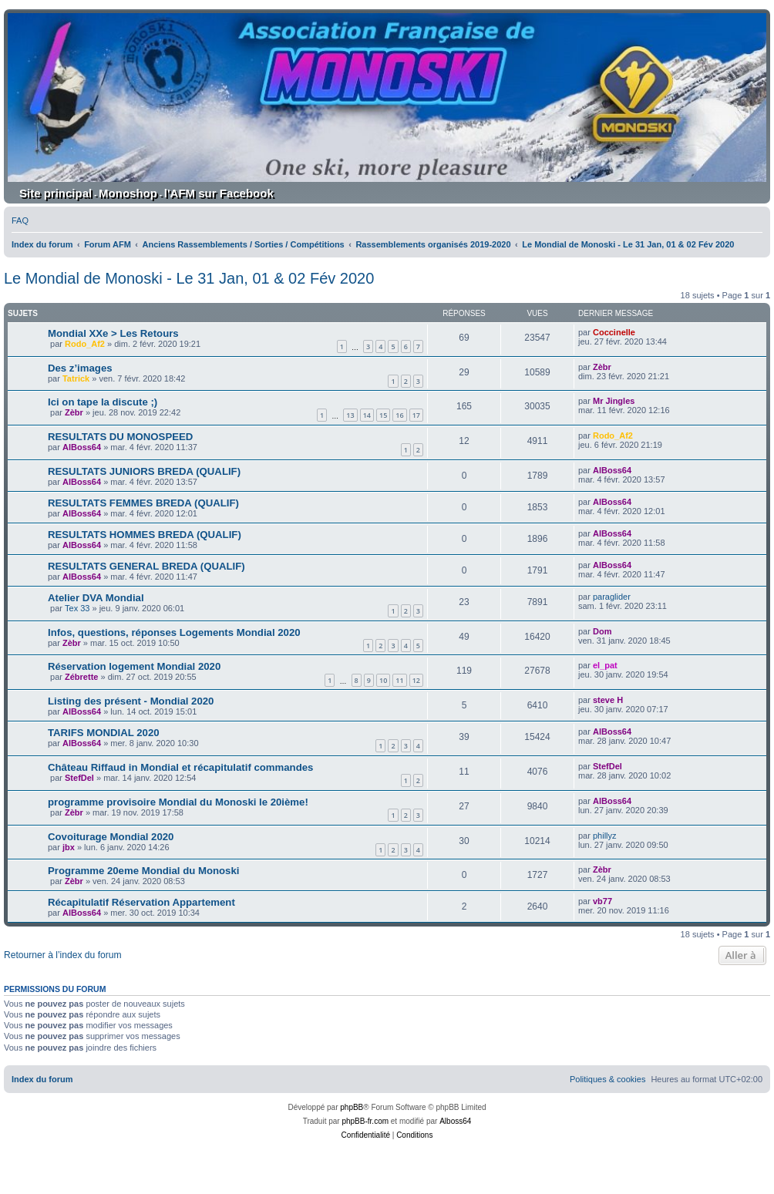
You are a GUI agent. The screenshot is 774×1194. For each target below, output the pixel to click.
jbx (68, 847)
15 (383, 415)
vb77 (602, 901)
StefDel (79, 777)
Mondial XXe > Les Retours (113, 333)
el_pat (605, 665)
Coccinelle (614, 332)
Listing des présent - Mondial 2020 (131, 701)
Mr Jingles (613, 400)
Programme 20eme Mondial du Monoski (143, 870)
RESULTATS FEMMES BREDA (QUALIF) (143, 503)
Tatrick (75, 378)
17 (416, 415)
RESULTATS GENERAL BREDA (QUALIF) (146, 566)
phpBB (351, 1107)
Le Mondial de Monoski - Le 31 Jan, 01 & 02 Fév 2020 (189, 278)
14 (367, 415)
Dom (602, 631)
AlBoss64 (81, 447)
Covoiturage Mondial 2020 (110, 837)
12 (416, 680)
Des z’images (80, 368)
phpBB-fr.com (365, 1121)
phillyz (605, 835)
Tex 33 (77, 608)
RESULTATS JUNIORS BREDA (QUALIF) (144, 471)
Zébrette (81, 676)
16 (399, 415)
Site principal (55, 193)
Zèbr (602, 367)
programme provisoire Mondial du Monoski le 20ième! (178, 802)
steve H (608, 700)
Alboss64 (455, 1121)
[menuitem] (20, 220)
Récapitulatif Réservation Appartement (141, 902)
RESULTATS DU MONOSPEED (120, 436)
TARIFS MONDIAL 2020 (104, 732)
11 (399, 680)
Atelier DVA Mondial (96, 598)
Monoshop (128, 193)
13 (350, 415)
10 (383, 680)
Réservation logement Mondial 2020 (134, 666)
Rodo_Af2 (85, 343)
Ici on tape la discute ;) (102, 402)
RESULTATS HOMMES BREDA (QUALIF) (144, 534)
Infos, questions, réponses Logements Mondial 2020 (174, 632)
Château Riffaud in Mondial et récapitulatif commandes (180, 767)
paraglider (612, 596)
